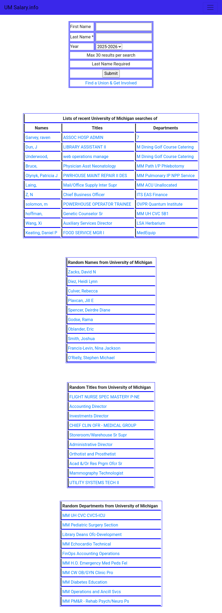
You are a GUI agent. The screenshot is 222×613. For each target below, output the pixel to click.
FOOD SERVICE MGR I (83, 232)
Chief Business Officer (84, 194)
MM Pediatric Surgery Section (90, 525)
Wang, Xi (33, 223)
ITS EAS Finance (152, 194)
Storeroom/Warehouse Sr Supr (98, 435)
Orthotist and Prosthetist (92, 454)
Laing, (31, 185)
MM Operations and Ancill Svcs (91, 591)
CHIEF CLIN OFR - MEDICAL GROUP (102, 425)
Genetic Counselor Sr (83, 213)
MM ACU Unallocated (157, 185)
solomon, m (36, 204)
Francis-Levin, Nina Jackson (94, 348)
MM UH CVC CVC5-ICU (83, 515)
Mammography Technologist (96, 473)
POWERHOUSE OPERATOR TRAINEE (97, 204)
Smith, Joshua (81, 338)
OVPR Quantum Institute (160, 204)
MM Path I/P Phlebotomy (160, 166)
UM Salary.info (21, 7)
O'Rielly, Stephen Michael (91, 357)
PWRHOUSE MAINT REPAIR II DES (95, 175)
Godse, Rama (80, 319)
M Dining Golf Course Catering (165, 147)
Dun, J (31, 147)
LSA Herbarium (151, 223)
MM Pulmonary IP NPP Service (166, 175)
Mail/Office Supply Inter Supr (90, 185)
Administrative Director (91, 444)
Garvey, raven (37, 137)
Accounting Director (88, 406)
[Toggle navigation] (210, 7)
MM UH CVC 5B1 (153, 213)
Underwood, (36, 156)
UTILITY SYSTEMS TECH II (94, 482)
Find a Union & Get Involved (111, 82)
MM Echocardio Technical (86, 544)
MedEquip (146, 232)
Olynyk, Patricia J (41, 175)
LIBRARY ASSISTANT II (84, 147)
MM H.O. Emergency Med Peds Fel (94, 563)
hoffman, (33, 213)
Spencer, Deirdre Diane (89, 310)
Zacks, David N (82, 271)
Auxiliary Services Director (87, 223)
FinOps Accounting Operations (90, 553)
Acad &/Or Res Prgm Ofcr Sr (95, 463)
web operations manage (85, 156)
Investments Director (89, 415)
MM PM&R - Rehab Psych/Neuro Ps (95, 601)
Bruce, (31, 166)
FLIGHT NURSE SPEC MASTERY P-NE (104, 396)
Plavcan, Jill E (81, 300)
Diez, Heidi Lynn (82, 281)
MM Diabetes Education (84, 582)
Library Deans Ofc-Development (92, 534)
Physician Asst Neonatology (89, 166)
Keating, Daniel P (41, 232)
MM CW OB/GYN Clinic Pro (87, 572)
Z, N (29, 194)
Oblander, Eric (81, 329)
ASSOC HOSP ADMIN (83, 137)
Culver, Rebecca (83, 291)
